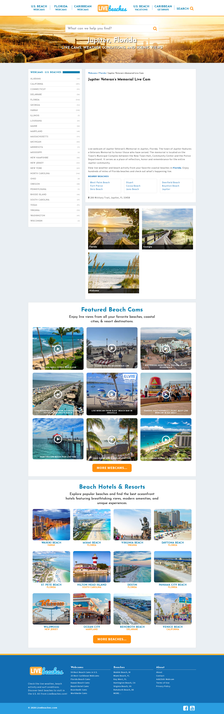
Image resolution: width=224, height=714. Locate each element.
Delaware (55, 95)
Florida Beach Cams (80, 679)
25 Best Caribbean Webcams (85, 675)
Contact (160, 675)
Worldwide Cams (79, 693)
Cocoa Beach (133, 185)
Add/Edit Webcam (165, 679)
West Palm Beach (100, 182)
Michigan (55, 142)
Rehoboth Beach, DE (124, 689)
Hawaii (55, 110)
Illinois (55, 116)
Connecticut (55, 89)
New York (55, 168)
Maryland (55, 131)
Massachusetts (55, 137)
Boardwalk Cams (79, 689)
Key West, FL (120, 679)
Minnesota (55, 147)
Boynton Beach (170, 185)
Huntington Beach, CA (124, 682)
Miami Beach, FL (121, 675)
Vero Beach (96, 189)
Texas (55, 205)
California (55, 84)
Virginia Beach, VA (123, 686)
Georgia (55, 105)
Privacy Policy (163, 686)
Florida (55, 100)
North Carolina (55, 174)
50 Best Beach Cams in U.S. (84, 672)
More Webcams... (112, 467)
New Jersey (55, 163)
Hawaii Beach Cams (80, 682)
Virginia (55, 210)
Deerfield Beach (171, 182)
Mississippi (55, 152)
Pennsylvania (55, 189)
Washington (55, 216)
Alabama (55, 79)
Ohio (55, 179)
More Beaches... (112, 639)
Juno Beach (132, 189)
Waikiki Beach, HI (122, 672)
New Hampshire (55, 158)
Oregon (55, 184)
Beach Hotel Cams (80, 686)
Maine (55, 126)
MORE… (117, 693)
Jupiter (166, 189)
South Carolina (55, 200)
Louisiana (55, 121)
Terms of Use (162, 682)
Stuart (129, 182)
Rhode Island (55, 195)
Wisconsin (55, 221)
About (159, 672)
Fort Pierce (96, 185)
